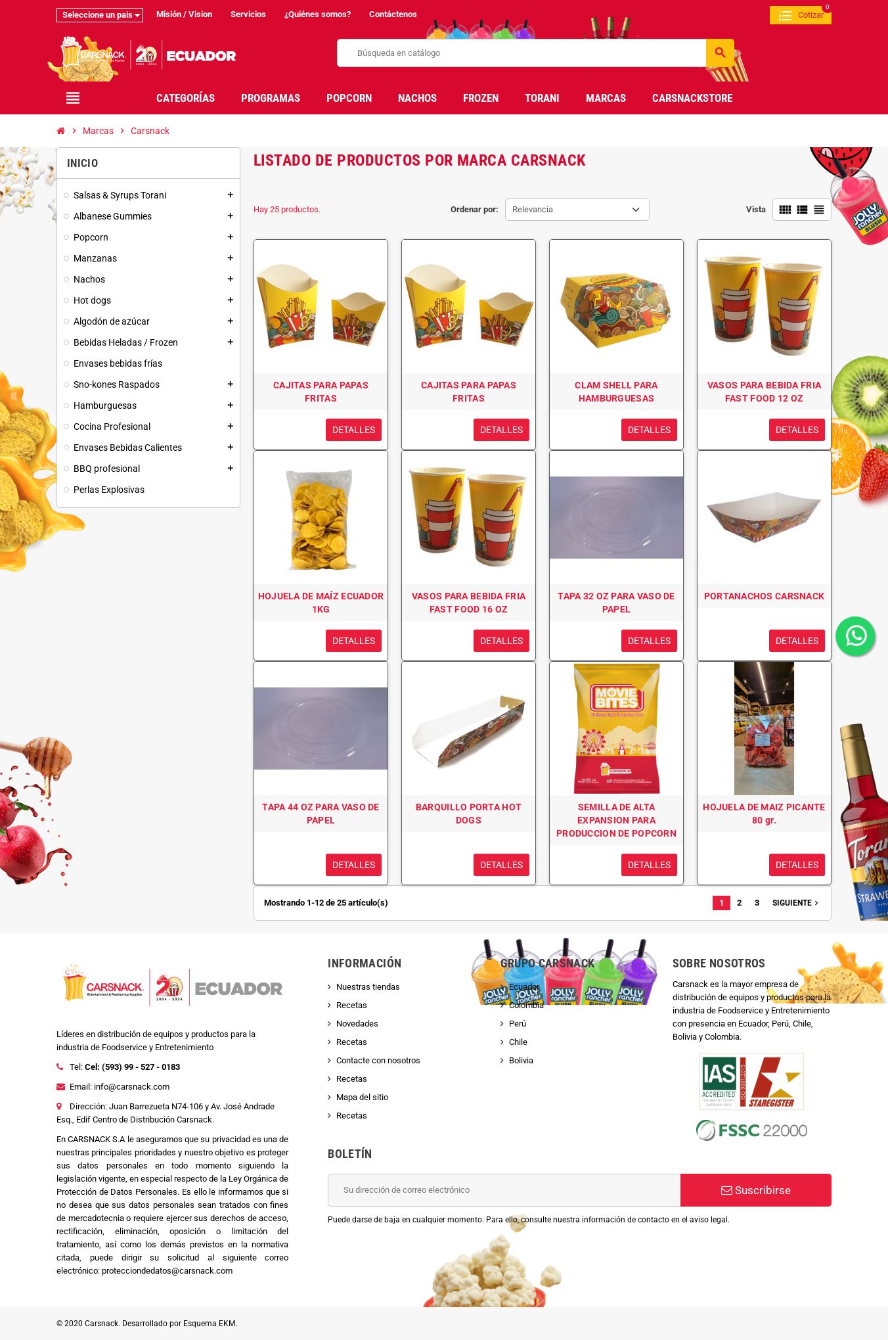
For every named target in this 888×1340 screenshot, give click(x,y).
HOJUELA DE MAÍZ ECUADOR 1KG (321, 602)
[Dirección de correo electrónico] (504, 1190)
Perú (517, 1023)
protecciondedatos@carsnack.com (167, 1271)
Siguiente (796, 903)
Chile (518, 1042)
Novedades (357, 1023)
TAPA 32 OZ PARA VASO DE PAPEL (616, 602)
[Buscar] (535, 53)
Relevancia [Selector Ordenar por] (532, 209)
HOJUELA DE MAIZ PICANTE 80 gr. (764, 813)
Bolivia (521, 1060)
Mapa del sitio (362, 1097)
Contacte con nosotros (378, 1060)
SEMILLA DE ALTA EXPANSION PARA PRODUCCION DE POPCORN (616, 820)
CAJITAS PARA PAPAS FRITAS (320, 392)
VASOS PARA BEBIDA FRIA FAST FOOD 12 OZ (764, 392)
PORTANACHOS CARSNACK (764, 596)
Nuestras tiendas (368, 987)
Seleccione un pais (97, 15)
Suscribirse (756, 1190)
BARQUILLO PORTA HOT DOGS (469, 813)
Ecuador (524, 987)
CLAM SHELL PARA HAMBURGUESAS (616, 392)
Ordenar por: (475, 209)
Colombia (526, 1005)
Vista (756, 209)
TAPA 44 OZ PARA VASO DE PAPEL (320, 813)
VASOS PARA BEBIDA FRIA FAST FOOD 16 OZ (468, 602)
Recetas (351, 1005)
